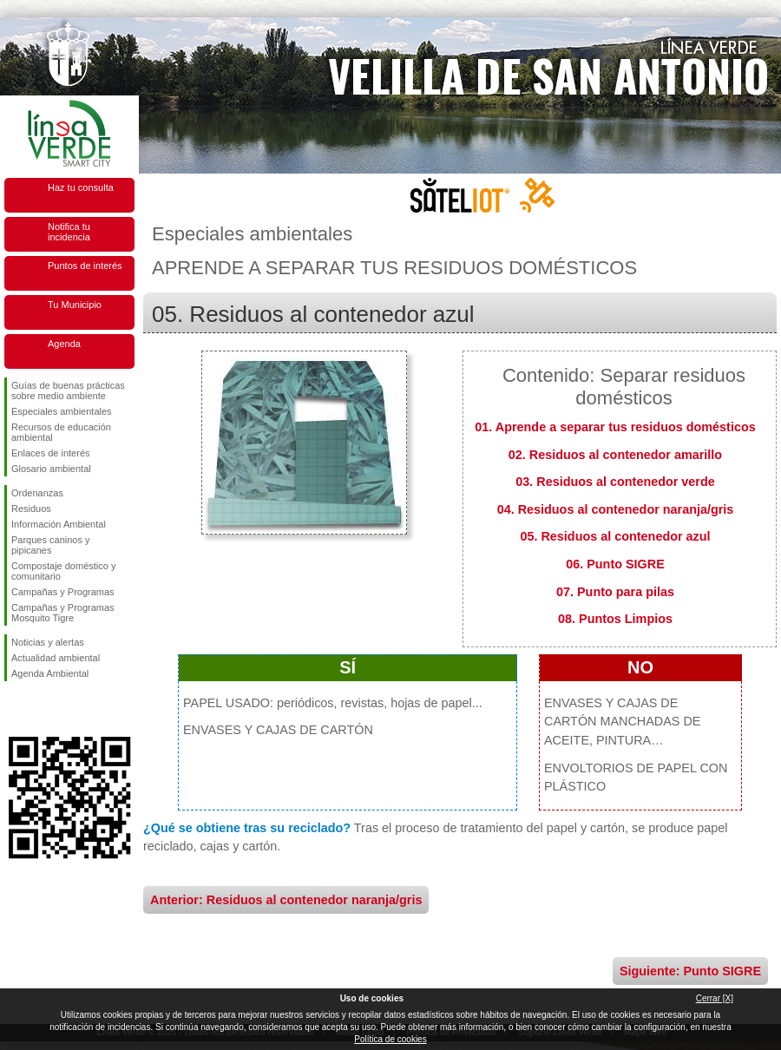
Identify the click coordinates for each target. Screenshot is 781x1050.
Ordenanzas (37, 493)
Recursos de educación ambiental (61, 432)
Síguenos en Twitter (43, 709)
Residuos (31, 508)
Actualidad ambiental (55, 658)
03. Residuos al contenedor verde (615, 482)
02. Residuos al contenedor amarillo (615, 455)
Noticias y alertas (47, 642)
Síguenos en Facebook (14, 709)
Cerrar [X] (714, 998)
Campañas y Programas (63, 592)
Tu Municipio (75, 304)
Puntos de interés (85, 265)
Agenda (64, 343)
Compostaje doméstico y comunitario (63, 571)
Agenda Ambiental (50, 673)
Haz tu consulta (81, 187)
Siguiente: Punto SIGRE (690, 971)
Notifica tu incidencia (69, 231)
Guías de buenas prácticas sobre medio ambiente (68, 390)
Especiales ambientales (61, 411)
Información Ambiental (58, 524)
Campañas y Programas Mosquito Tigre (63, 612)
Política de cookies (390, 1039)
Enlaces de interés (50, 453)
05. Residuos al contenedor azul (615, 536)
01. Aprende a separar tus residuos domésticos (615, 427)
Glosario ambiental (51, 468)
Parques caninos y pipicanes (50, 545)
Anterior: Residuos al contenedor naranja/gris (286, 900)
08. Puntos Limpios (615, 619)
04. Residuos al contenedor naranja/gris (615, 509)
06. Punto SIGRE (615, 564)
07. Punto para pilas (615, 592)
